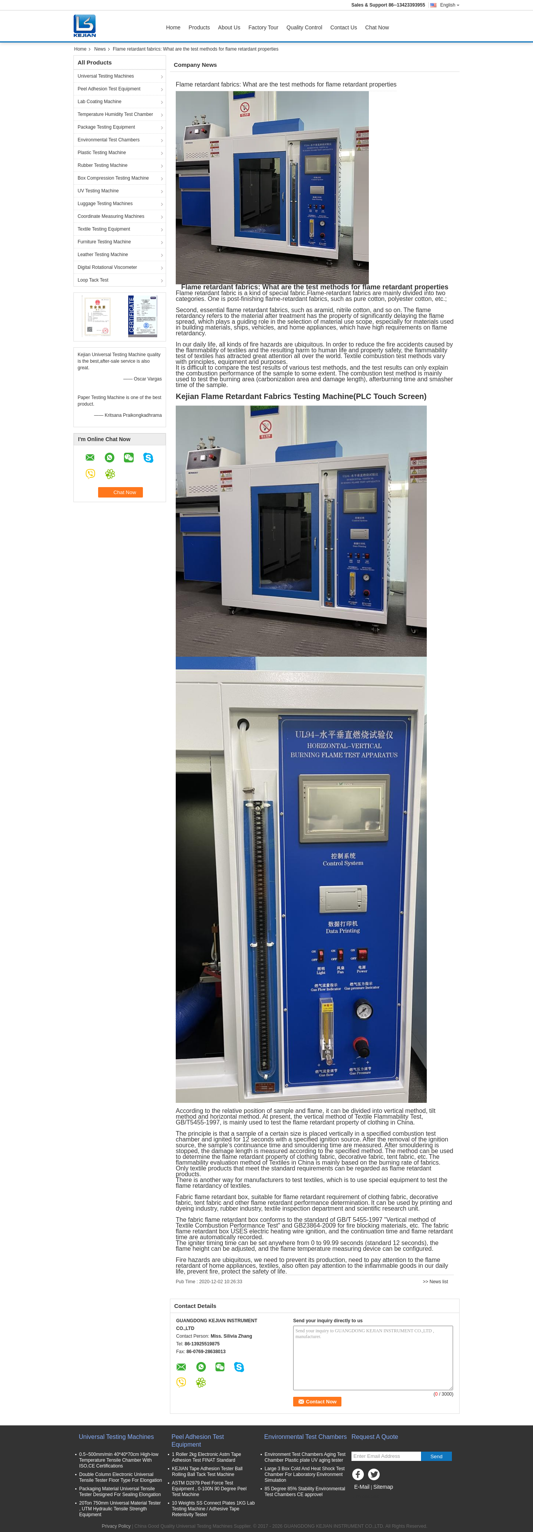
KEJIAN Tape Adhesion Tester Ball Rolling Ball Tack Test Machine (207, 1471)
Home (173, 27)
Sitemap (383, 1487)
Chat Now (377, 27)
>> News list (435, 1281)
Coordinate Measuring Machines (111, 216)
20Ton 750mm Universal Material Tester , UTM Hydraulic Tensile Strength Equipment (120, 1508)
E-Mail (362, 1487)
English (450, 5)
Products (199, 27)
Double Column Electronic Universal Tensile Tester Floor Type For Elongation (120, 1477)
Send (436, 1456)
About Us (229, 27)
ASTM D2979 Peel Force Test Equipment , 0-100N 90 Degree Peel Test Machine (209, 1488)
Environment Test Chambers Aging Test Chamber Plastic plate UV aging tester (305, 1457)
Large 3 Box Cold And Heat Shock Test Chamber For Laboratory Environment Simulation (305, 1474)
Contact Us (343, 27)
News (100, 49)
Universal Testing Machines (106, 76)
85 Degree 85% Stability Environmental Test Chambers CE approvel (305, 1491)
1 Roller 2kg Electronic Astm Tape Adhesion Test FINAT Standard (206, 1457)
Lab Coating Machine (99, 101)
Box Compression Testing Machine (113, 178)
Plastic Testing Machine (102, 152)
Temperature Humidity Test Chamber (115, 114)
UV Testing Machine (98, 191)
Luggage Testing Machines (105, 203)
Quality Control (305, 27)
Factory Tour (263, 27)
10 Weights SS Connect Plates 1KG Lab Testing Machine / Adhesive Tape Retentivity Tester (213, 1508)
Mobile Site (365, 1496)
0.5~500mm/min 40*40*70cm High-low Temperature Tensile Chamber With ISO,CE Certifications (118, 1460)
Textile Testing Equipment (104, 229)
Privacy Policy (116, 1526)
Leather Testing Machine (103, 254)
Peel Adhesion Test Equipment (109, 89)
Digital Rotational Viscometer (107, 267)
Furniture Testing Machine (104, 242)
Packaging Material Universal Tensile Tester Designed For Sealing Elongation (120, 1491)
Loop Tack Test (93, 280)
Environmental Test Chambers (109, 140)
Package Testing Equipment (106, 127)
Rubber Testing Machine (102, 165)
